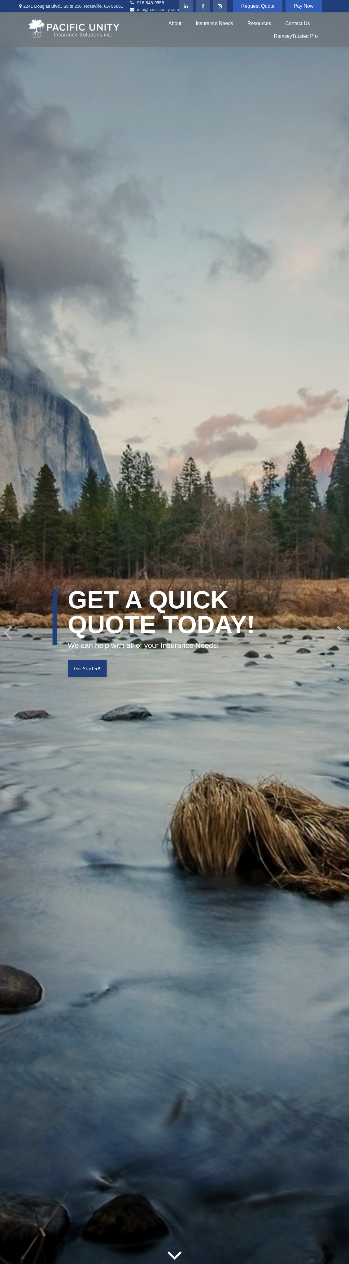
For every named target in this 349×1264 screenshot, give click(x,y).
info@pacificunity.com (154, 9)
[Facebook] (203, 6)
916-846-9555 (146, 2)
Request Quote (258, 6)
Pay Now (303, 6)
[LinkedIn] (186, 6)
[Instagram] (220, 6)
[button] (175, 23)
